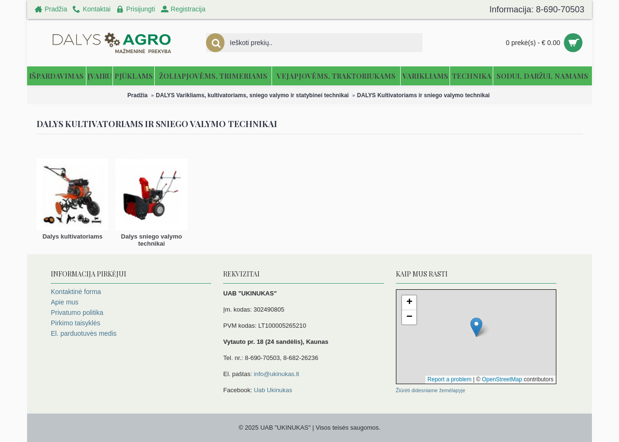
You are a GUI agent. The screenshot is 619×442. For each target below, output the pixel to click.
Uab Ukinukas (273, 390)
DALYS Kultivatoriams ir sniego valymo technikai (423, 95)
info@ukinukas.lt (277, 374)
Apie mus (64, 302)
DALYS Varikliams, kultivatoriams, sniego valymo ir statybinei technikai (252, 95)
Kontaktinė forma (76, 291)
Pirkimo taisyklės (75, 323)
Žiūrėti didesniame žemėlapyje (430, 390)
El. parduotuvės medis (84, 333)
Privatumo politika (77, 312)
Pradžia (137, 95)
